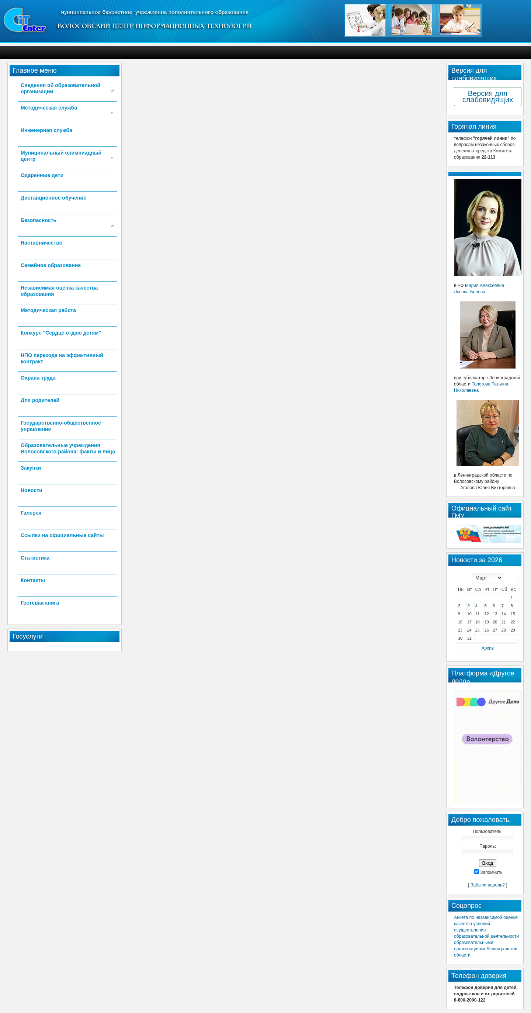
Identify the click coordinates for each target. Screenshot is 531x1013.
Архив (488, 648)
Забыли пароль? (488, 885)
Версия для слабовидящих (487, 96)
